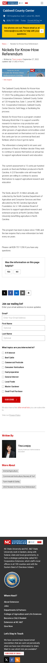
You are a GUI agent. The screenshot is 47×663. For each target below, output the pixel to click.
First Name (7, 323)
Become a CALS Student (15, 618)
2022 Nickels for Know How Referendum (19, 487)
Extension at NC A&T (13, 622)
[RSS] (17, 659)
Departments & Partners (15, 610)
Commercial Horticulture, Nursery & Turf (19, 476)
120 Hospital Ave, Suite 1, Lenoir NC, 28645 (21, 16)
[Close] (42, 31)
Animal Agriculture (10, 471)
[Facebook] (12, 659)
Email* (5, 313)
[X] (6, 659)
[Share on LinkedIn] (16, 292)
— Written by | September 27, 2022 (20, 59)
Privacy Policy (14, 415)
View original (8, 80)
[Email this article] (22, 292)
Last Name (7, 334)
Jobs (6, 606)
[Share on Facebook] (10, 292)
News (4, 44)
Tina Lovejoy (17, 59)
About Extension (11, 602)
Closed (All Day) (34, 21)
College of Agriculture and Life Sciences (22, 614)
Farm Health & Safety (11, 482)
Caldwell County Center (18, 10)
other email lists (24, 408)
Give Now (8, 626)
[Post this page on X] (4, 292)
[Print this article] (28, 292)
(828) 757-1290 (11, 20)
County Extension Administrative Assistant (29, 451)
